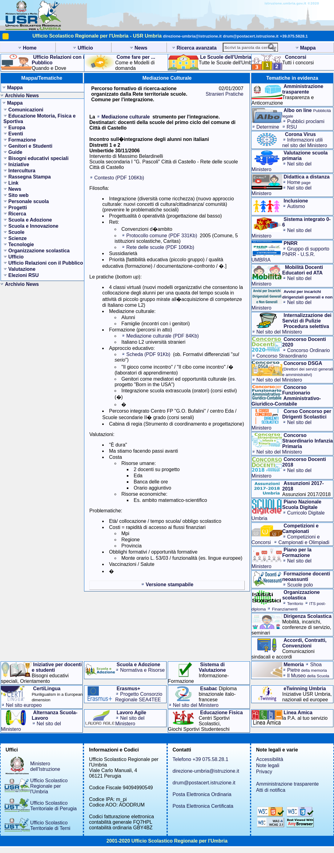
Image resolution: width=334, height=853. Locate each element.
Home (299, 182)
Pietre (307, 670)
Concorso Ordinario (308, 350)
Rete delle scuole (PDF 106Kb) (160, 247)
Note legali (268, 765)
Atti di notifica (270, 790)
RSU (292, 127)
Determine (267, 127)
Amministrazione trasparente (287, 784)
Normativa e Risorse (142, 670)
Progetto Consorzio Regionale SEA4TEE (138, 696)
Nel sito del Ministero (279, 331)
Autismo (296, 206)
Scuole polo (300, 584)
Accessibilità (269, 759)
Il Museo (308, 675)
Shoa (315, 664)
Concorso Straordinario (281, 355)
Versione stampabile (169, 584)
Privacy (264, 771)
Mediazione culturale (125, 116)
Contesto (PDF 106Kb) (119, 177)
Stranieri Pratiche (224, 94)
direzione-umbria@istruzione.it (192, 36)
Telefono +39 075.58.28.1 (200, 759)
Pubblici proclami (305, 121)
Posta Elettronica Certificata (203, 806)
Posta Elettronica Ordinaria (202, 794)
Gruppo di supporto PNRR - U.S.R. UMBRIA (290, 254)
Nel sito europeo (24, 705)
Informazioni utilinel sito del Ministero (304, 142)
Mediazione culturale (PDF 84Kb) (162, 335)
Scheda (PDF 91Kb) (148, 354)
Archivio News (22, 95)
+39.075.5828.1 (294, 36)
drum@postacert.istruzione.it (250, 36)
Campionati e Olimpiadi (303, 542)
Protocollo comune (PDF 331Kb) (161, 235)
